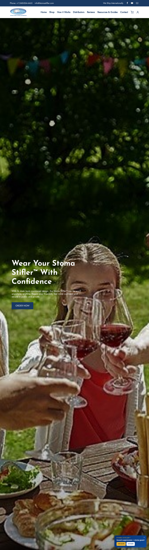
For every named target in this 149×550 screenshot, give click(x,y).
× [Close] (144, 537)
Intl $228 (130, 544)
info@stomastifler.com (44, 3)
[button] (22, 307)
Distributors (78, 12)
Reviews (91, 12)
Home (44, 12)
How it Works (63, 12)
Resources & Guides (107, 12)
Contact (124, 12)
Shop (51, 12)
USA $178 (121, 544)
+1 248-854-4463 (24, 3)
